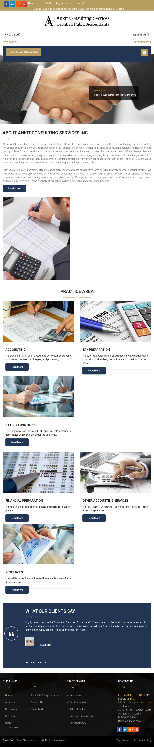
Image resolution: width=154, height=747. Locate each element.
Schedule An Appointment (24, 52)
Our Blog (10, 716)
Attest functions (20, 425)
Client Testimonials (12, 725)
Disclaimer (122, 740)
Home (8, 695)
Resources (14, 572)
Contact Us (37, 702)
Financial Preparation (24, 500)
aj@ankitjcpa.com (131, 721)
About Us (10, 702)
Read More (14, 188)
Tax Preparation (96, 349)
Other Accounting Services (105, 500)
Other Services (77, 723)
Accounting (15, 349)
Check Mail (37, 709)
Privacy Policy (142, 740)
